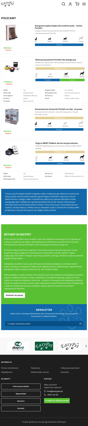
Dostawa (65, 372)
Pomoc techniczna (9, 368)
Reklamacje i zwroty (40, 372)
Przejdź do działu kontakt (57, 400)
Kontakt (20, 408)
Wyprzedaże (21, 394)
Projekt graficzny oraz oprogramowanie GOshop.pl (44, 422)
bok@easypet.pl (55, 391)
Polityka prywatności (70, 368)
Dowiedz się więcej (14, 295)
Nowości (21, 401)
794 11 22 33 (52, 395)
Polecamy (35, 368)
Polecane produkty (21, 386)
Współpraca (6, 372)
